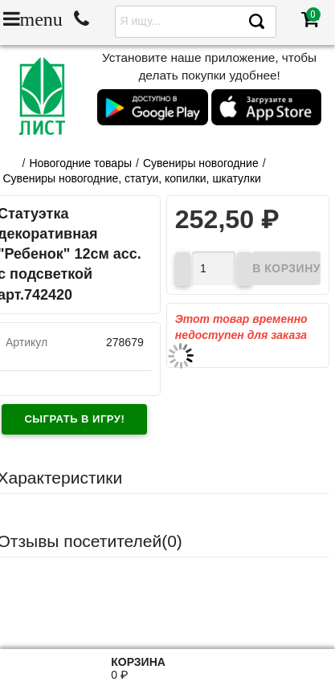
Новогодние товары (80, 163)
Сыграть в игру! (74, 419)
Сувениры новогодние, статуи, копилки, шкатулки (132, 178)
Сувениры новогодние (201, 163)
